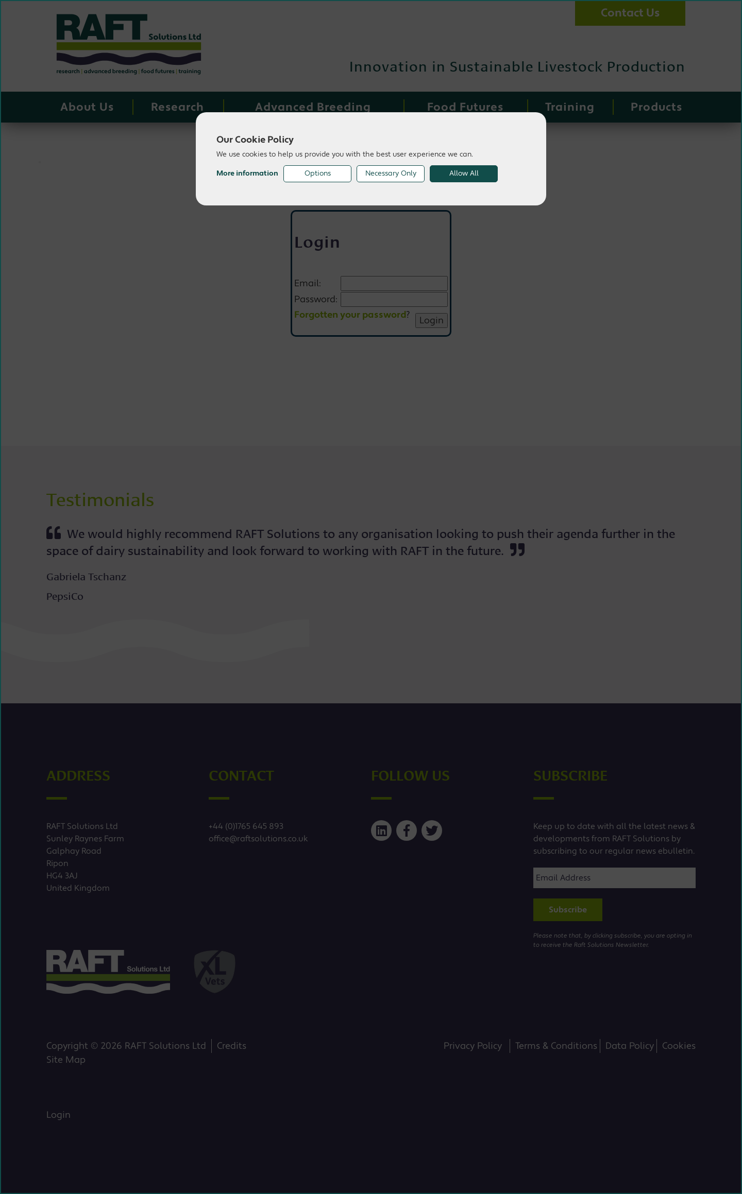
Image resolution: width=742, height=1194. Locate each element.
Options (318, 173)
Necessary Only (390, 173)
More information (247, 173)
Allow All (464, 173)
